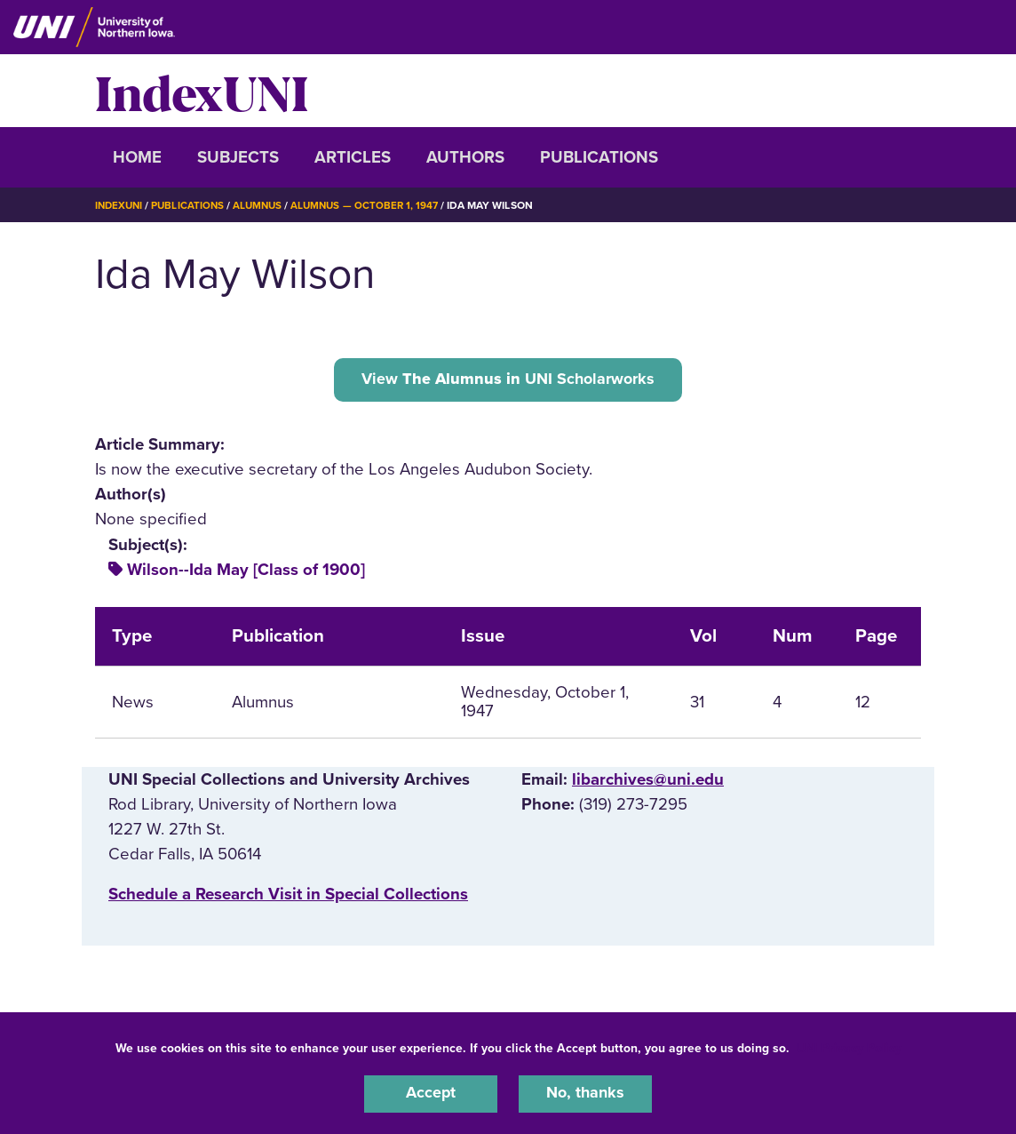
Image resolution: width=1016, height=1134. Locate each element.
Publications (599, 157)
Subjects (238, 157)
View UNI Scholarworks (508, 380)
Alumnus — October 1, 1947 (374, 205)
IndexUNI (201, 90)
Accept (430, 1093)
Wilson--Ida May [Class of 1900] (246, 572)
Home (137, 157)
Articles (352, 157)
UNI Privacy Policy (849, 1046)
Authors (465, 157)
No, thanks (585, 1093)
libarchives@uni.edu (648, 782)
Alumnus (264, 205)
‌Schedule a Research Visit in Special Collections (288, 896)
